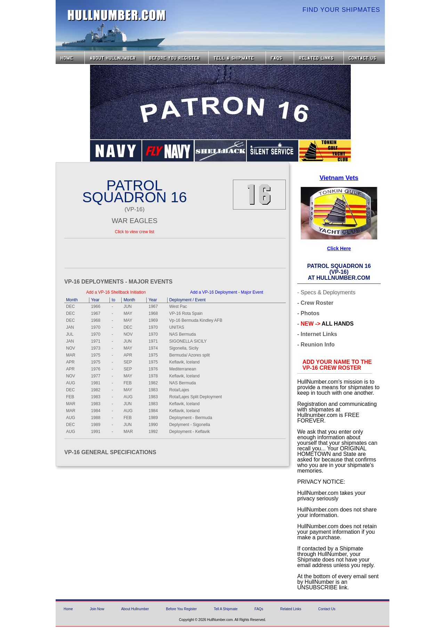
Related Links (318, 57)
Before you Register (176, 57)
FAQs (280, 57)
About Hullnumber (135, 609)
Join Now (97, 609)
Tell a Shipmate (237, 57)
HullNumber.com (117, 15)
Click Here (339, 248)
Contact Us (365, 57)
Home (70, 57)
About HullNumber (114, 57)
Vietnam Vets (338, 177)
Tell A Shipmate (225, 609)
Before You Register (181, 609)
